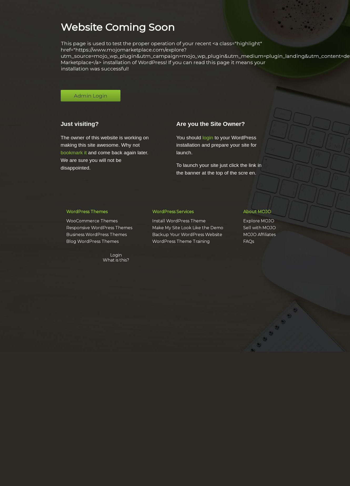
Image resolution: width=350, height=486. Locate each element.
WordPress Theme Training (181, 241)
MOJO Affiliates (259, 234)
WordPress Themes (87, 211)
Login (116, 255)
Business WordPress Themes (96, 234)
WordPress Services (173, 211)
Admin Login (90, 96)
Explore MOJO (258, 220)
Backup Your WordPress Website (187, 234)
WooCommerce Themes (92, 220)
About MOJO (257, 211)
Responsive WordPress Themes (99, 227)
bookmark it (74, 152)
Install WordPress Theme (179, 220)
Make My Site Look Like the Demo (187, 227)
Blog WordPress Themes (92, 241)
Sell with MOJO (259, 227)
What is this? (116, 260)
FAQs (248, 241)
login (207, 137)
